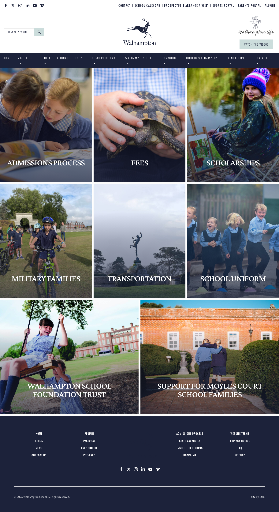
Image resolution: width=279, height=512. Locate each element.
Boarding (169, 58)
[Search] (39, 32)
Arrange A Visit (197, 5)
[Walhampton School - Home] (139, 32)
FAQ (240, 448)
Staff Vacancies (189, 441)
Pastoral (89, 441)
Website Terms (239, 433)
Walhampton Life (138, 58)
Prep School (89, 448)
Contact (124, 5)
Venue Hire (236, 58)
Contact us (264, 58)
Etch (262, 496)
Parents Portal (249, 5)
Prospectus (173, 5)
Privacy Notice (240, 441)
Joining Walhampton (202, 58)
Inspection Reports (190, 448)
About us (25, 58)
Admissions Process (189, 433)
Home (7, 58)
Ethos (39, 441)
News (39, 448)
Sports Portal (223, 5)
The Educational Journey (62, 58)
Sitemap (240, 455)
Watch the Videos (256, 44)
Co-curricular (103, 58)
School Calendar (147, 5)
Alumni (270, 5)
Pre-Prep (89, 455)
